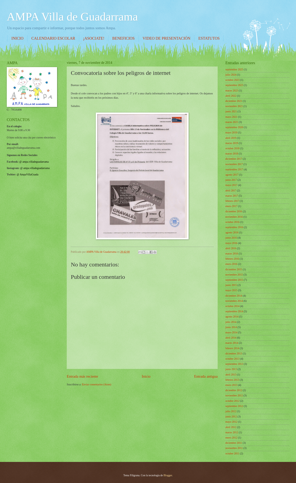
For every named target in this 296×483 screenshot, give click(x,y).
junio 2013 (231, 369)
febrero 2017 (232, 201)
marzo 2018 (231, 153)
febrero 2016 (232, 258)
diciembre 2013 (233, 353)
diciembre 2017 (233, 158)
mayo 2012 (231, 421)
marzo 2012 (231, 432)
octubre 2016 (232, 222)
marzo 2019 (231, 143)
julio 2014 (230, 322)
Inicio (146, 376)
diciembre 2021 (233, 101)
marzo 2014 (231, 342)
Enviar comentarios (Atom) (96, 384)
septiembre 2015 (234, 279)
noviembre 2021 (234, 106)
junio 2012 (231, 416)
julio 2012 (230, 411)
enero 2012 (231, 437)
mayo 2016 (231, 243)
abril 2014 (230, 337)
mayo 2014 (231, 332)
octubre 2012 (232, 400)
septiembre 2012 (234, 406)
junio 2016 (231, 237)
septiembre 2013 (234, 364)
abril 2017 (230, 190)
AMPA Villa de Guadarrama (72, 16)
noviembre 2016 (234, 216)
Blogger (167, 475)
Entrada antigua (206, 376)
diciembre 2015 (233, 269)
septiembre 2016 (234, 227)
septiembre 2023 (234, 85)
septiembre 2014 (234, 311)
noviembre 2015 (234, 274)
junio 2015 (231, 285)
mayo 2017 (231, 185)
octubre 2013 (232, 358)
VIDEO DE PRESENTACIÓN (166, 38)
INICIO (17, 38)
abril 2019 (230, 138)
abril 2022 (230, 95)
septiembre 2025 (234, 69)
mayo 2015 (231, 290)
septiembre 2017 (234, 169)
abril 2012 (230, 427)
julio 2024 (230, 74)
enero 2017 (231, 206)
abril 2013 (230, 374)
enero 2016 (231, 264)
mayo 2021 (231, 116)
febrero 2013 (232, 379)
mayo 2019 (231, 132)
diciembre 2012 (233, 390)
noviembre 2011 (234, 448)
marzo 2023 (231, 90)
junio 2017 (231, 179)
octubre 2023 (232, 80)
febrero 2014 (232, 348)
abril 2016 (230, 248)
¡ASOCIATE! (93, 38)
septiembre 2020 (234, 127)
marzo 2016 (231, 253)
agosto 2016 (231, 232)
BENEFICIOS (123, 38)
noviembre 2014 (234, 301)
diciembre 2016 (233, 211)
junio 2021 (231, 111)
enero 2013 (231, 385)
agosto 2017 (231, 174)
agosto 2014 (231, 316)
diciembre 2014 (233, 295)
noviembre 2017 (234, 164)
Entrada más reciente (82, 376)
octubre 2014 (232, 306)
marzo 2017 (231, 195)
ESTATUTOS (209, 38)
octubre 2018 (232, 148)
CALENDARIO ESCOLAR (53, 38)
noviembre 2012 (234, 395)
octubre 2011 (232, 453)
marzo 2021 (231, 122)
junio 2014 (231, 327)
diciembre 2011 (233, 442)
